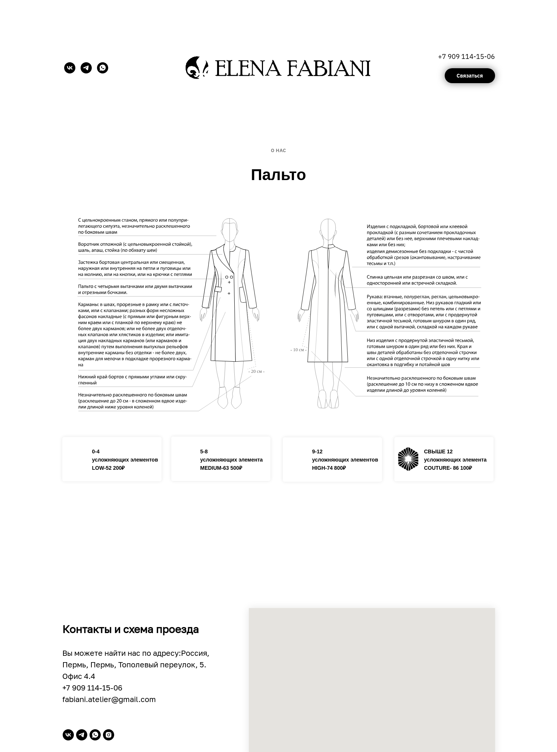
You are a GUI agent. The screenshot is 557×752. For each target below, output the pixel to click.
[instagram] (108, 734)
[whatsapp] (102, 67)
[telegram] (86, 67)
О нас (278, 150)
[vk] (69, 67)
